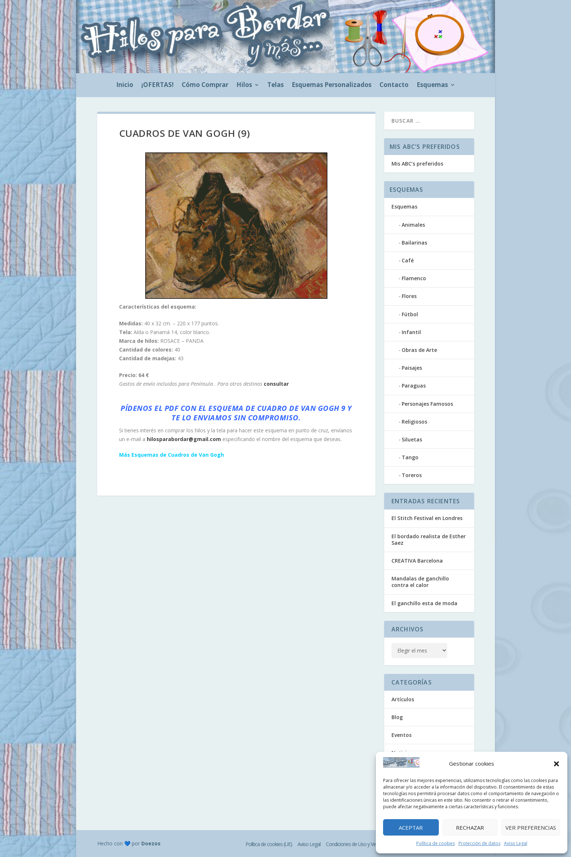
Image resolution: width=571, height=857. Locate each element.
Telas (275, 85)
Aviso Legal (515, 843)
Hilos (244, 85)
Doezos (151, 843)
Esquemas (432, 85)
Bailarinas (414, 242)
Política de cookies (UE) (268, 844)
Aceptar (411, 827)
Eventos (401, 734)
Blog (397, 717)
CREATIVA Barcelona (417, 560)
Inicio (124, 85)
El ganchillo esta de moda (424, 603)
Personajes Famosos (427, 403)
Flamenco (414, 278)
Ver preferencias (530, 827)
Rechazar (470, 827)
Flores (409, 296)
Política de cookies (435, 843)
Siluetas (412, 439)
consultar (276, 383)
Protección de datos (479, 843)
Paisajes (412, 367)
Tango (410, 457)
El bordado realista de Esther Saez (428, 539)
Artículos (402, 699)
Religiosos (414, 421)
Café (408, 260)
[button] (556, 763)
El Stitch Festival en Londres (426, 518)
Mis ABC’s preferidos (417, 163)
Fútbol (410, 314)
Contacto (394, 85)
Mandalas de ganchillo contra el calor (420, 581)
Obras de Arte (419, 349)
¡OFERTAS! (157, 85)
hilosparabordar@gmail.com (184, 439)
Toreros (412, 475)
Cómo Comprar (205, 85)
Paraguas (414, 385)
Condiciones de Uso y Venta (354, 844)
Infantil (411, 332)
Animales (413, 224)
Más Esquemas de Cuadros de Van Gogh (171, 454)
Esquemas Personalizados (331, 85)
